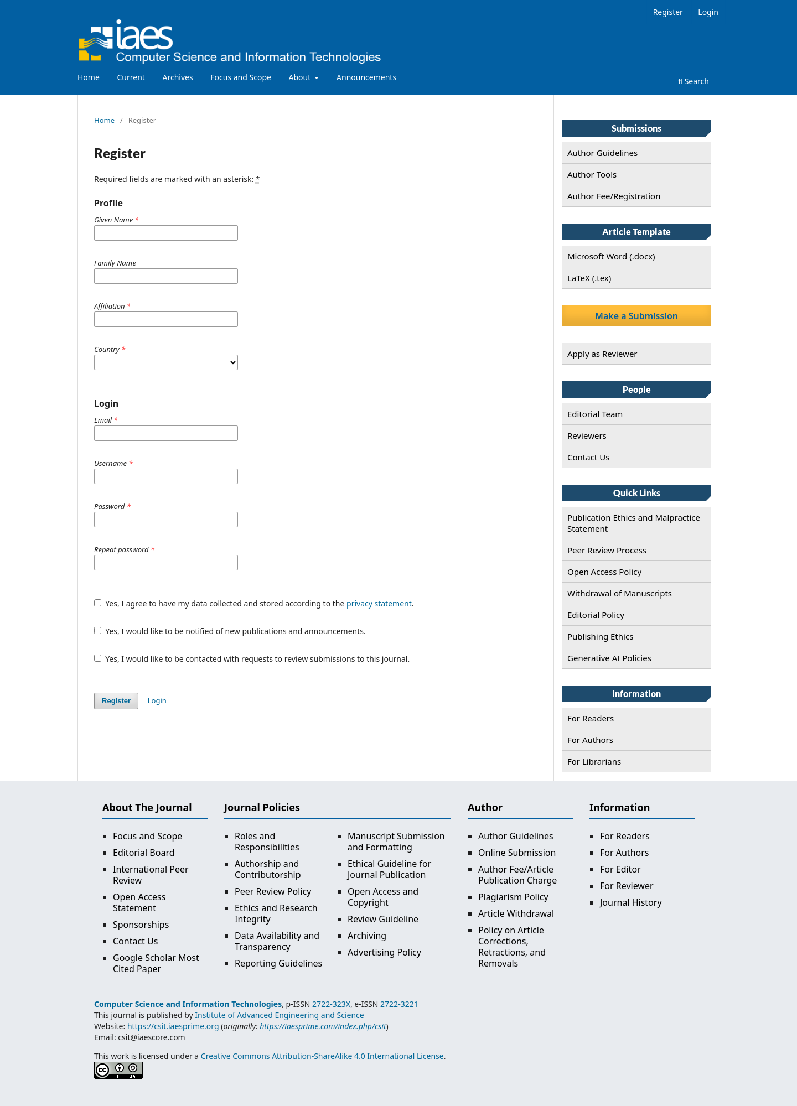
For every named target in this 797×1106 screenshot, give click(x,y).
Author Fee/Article (515, 869)
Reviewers (587, 435)
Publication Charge (517, 880)
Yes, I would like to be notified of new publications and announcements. (230, 631)
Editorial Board (144, 853)
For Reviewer (627, 886)
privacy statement (379, 603)
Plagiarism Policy (513, 897)
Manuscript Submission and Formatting (396, 841)
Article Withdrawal (516, 913)
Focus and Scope (240, 77)
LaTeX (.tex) (589, 277)
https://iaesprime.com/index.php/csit (323, 1026)
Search (693, 81)
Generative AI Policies (609, 657)
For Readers (590, 718)
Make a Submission (636, 316)
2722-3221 (399, 1004)
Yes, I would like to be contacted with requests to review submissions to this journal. (252, 658)
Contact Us (588, 457)
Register (668, 12)
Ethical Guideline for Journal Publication (389, 869)
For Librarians (594, 761)
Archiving (367, 936)
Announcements (366, 77)
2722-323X (331, 1004)
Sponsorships (141, 924)
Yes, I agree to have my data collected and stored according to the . (254, 603)
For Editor (620, 869)
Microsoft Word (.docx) (611, 256)
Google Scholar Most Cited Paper (156, 963)
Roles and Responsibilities (267, 841)
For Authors (590, 739)
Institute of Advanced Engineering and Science (279, 1015)
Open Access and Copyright (383, 896)
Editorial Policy (595, 614)
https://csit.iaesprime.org (173, 1026)
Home (88, 77)
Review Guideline (383, 919)
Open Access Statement (139, 902)
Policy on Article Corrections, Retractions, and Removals (512, 946)
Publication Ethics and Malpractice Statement (633, 523)
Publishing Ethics (600, 636)
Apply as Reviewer (602, 353)
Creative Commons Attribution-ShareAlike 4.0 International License (322, 1056)
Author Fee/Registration (613, 195)
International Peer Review (151, 874)
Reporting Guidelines (278, 963)
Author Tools (592, 174)
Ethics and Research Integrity (276, 913)
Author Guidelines (602, 152)
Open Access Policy (604, 571)
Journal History (631, 902)
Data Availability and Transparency (277, 941)
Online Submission (517, 853)
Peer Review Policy (273, 891)
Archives (178, 77)
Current (130, 77)
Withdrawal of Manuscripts (619, 593)
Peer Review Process (606, 549)
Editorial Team (595, 413)
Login (708, 12)
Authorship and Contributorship (268, 869)
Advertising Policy (384, 952)
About (301, 77)
